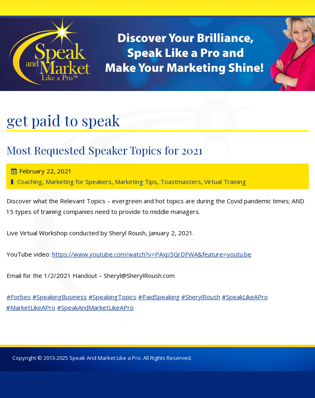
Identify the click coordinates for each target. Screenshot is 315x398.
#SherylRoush (200, 297)
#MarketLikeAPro (30, 307)
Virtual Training (225, 181)
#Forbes (19, 297)
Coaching (29, 181)
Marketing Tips (136, 181)
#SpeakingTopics (113, 297)
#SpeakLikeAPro (245, 297)
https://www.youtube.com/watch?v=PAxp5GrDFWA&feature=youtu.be (151, 254)
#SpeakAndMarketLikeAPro (95, 307)
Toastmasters (180, 181)
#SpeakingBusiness (59, 297)
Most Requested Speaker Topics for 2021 (105, 150)
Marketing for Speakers (79, 181)
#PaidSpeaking (159, 297)
